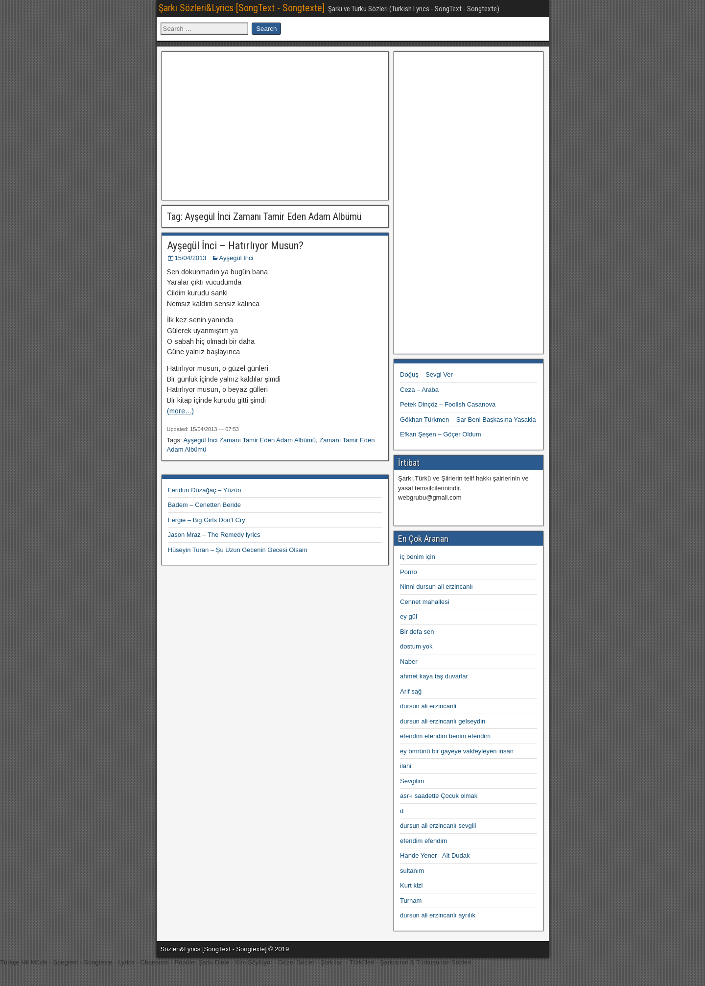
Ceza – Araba (419, 389)
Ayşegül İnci (236, 258)
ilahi (405, 766)
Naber (408, 661)
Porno (408, 572)
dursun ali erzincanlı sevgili (438, 825)
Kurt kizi (411, 885)
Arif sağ (411, 691)
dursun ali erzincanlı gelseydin (442, 721)
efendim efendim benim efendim (445, 736)
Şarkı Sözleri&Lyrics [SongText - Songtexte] (242, 8)
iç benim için (417, 556)
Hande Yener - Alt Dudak (435, 855)
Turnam (411, 900)
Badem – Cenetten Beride (204, 504)
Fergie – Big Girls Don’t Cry (206, 520)
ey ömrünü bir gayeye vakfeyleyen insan (457, 751)
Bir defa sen (417, 631)
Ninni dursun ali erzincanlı (436, 586)
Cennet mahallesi (424, 601)
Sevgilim (412, 781)
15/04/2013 (191, 258)
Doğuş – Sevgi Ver (426, 374)
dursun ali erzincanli (428, 706)
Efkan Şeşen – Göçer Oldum (440, 434)
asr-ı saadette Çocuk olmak (438, 795)
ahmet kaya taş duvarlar (434, 676)
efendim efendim (423, 840)
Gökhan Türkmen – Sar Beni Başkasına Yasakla (468, 419)
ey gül (408, 616)
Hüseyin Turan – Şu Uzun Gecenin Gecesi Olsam (237, 549)
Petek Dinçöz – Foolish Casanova (447, 404)
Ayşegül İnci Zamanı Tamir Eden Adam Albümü (249, 440)
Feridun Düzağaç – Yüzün (204, 490)
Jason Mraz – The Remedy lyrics (214, 534)
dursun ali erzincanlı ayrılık (437, 915)
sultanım (412, 870)
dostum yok (416, 646)
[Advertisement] (275, 124)
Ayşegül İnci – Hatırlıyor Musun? (235, 246)
